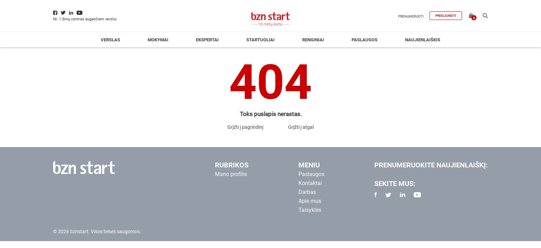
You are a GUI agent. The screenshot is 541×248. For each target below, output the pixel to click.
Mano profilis (231, 174)
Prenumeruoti (411, 16)
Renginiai (313, 39)
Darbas (307, 192)
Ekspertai (207, 39)
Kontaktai (310, 183)
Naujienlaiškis (422, 39)
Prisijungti (445, 16)
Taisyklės (309, 210)
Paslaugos (364, 39)
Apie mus (309, 201)
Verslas (110, 39)
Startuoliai (260, 39)
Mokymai (158, 39)
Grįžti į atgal (301, 127)
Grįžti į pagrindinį (245, 127)
